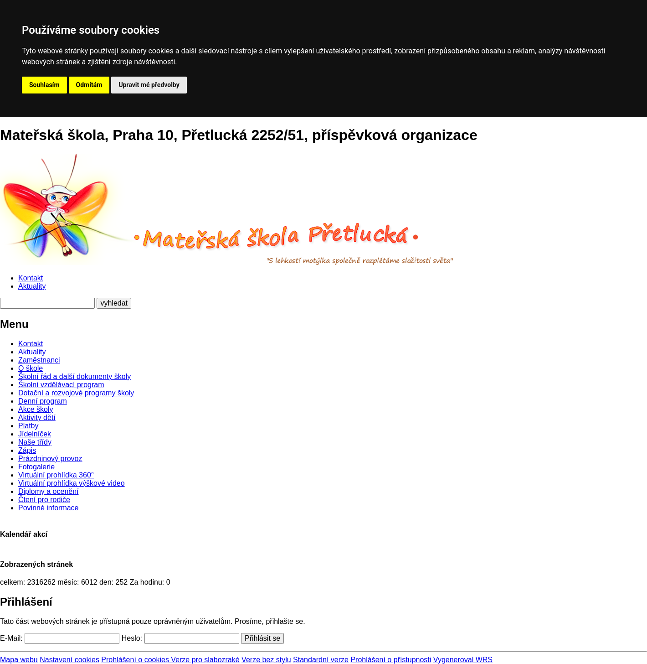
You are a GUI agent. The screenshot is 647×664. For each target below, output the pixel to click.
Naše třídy (34, 442)
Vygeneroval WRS (463, 660)
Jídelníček (34, 434)
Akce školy (35, 409)
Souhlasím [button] (44, 84)
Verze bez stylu (266, 660)
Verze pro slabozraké (205, 660)
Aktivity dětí (37, 417)
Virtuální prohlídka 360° (56, 475)
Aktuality (32, 286)
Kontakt (30, 278)
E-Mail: (11, 638)
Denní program (42, 401)
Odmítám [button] (89, 84)
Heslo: (132, 638)
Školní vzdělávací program (61, 385)
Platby (28, 426)
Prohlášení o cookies (136, 660)
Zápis (27, 450)
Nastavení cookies (69, 660)
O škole (30, 368)
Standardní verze (321, 660)
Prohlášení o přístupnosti (390, 660)
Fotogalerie (36, 467)
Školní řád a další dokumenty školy (74, 376)
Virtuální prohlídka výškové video (71, 483)
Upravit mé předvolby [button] (148, 84)
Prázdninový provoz (50, 458)
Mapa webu (19, 660)
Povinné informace (48, 508)
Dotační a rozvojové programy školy (76, 393)
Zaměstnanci (39, 360)
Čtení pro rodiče (44, 499)
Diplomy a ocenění (48, 491)
